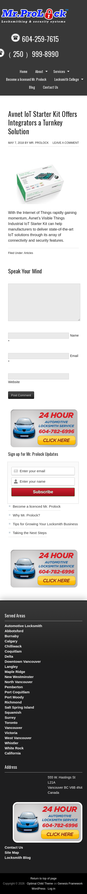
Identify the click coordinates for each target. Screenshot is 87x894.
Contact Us (50, 87)
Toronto (11, 723)
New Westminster (19, 677)
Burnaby (12, 636)
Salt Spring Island (19, 707)
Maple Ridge (15, 672)
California (13, 753)
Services (60, 72)
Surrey (10, 717)
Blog (32, 87)
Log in (51, 888)
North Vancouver (18, 682)
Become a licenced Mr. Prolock (37, 506)
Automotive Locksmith (23, 626)
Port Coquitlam (17, 692)
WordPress (38, 888)
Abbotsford (14, 631)
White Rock (14, 748)
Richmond (13, 702)
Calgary (11, 641)
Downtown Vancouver (23, 661)
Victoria (11, 733)
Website (14, 382)
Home (23, 71)
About (40, 72)
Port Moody (14, 697)
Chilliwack (13, 646)
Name (74, 335)
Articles (28, 253)
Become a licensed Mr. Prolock (26, 79)
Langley (11, 667)
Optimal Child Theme (40, 883)
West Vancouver (18, 738)
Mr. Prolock (39, 142)
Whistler (11, 743)
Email (74, 356)
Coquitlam (13, 651)
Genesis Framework (70, 883)
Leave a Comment (66, 142)
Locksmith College (68, 80)
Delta (9, 656)
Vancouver (13, 728)
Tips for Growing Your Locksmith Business (45, 524)
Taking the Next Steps (30, 533)
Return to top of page (43, 878)
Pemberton (14, 687)
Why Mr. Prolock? (26, 515)
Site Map (12, 852)
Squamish (13, 712)
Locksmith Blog (18, 858)
